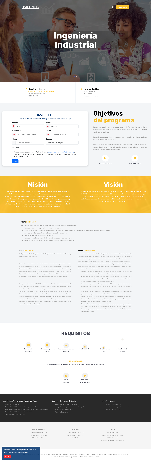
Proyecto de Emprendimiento (64, 409)
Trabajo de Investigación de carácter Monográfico (70, 407)
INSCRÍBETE (123, 7)
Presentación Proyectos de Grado (15, 414)
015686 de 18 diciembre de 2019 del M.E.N (41, 91)
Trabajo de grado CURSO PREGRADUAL (66, 404)
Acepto (7, 456)
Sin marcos (45, 138)
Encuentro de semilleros (112, 409)
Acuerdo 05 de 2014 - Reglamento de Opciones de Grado (22, 407)
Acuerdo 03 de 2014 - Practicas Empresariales (19, 412)
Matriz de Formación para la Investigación (117, 407)
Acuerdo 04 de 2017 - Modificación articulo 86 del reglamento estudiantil (26, 409)
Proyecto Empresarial (61, 412)
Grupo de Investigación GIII (113, 404)
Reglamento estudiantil (12, 404)
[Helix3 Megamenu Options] (112, 7)
